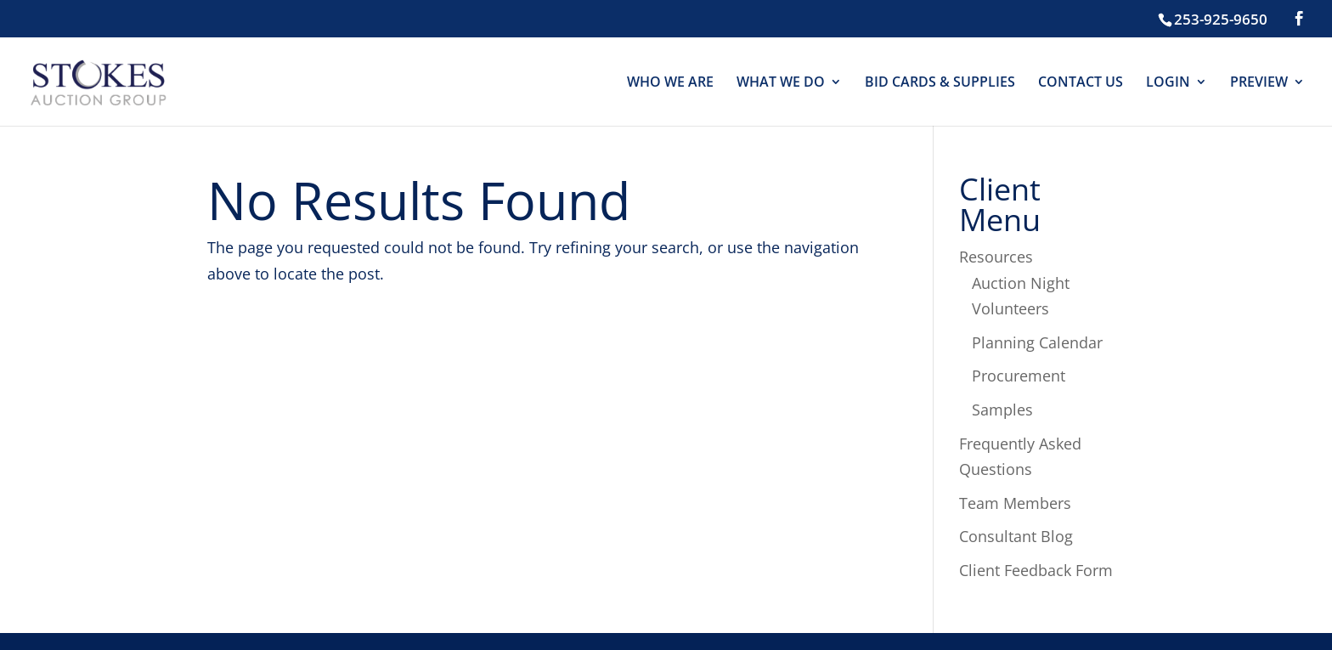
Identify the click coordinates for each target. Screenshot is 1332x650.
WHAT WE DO (781, 83)
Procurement (1018, 375)
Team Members (1015, 503)
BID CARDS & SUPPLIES (940, 83)
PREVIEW (1259, 83)
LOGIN (1168, 83)
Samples (1002, 409)
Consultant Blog (1016, 536)
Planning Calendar (1037, 342)
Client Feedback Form (1036, 570)
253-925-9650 (1220, 19)
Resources (996, 256)
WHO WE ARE (670, 83)
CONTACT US (1080, 83)
